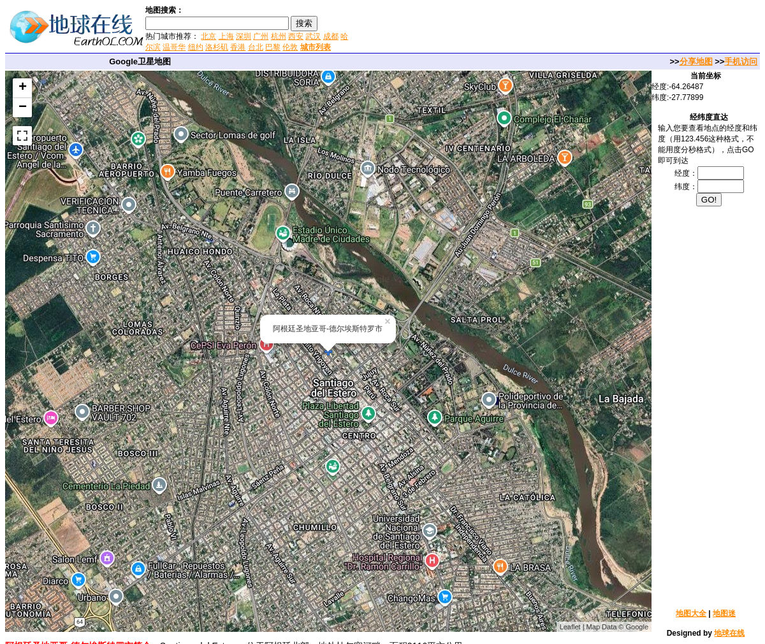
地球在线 (729, 633)
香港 (237, 47)
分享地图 (696, 61)
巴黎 (272, 47)
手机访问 (740, 61)
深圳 (243, 36)
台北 (255, 47)
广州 (260, 36)
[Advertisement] (503, 28)
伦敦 (290, 47)
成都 (331, 36)
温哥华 (174, 47)
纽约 (195, 47)
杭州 (278, 36)
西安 (295, 36)
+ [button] (22, 87)
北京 (208, 36)
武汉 (313, 36)
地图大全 (691, 613)
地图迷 (724, 613)
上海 (226, 36)
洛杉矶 (216, 47)
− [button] (22, 107)
